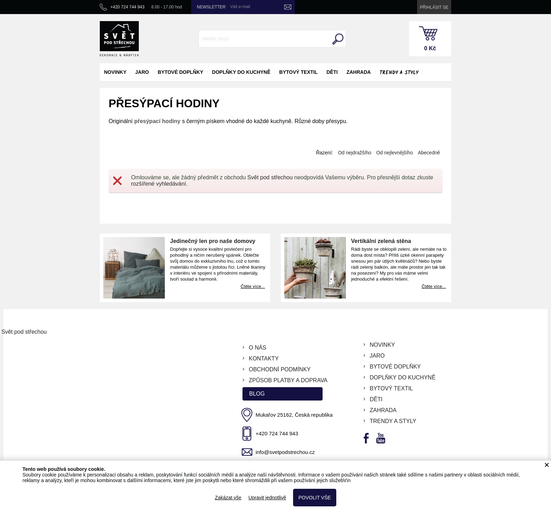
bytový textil (298, 72)
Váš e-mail (240, 6)
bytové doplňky (180, 72)
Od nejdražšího (354, 152)
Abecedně (429, 152)
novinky (115, 72)
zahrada (358, 72)
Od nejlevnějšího (394, 152)
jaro (142, 72)
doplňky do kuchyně (241, 72)
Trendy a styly (399, 73)
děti (332, 72)
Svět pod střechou (270, 177)
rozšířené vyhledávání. (159, 184)
